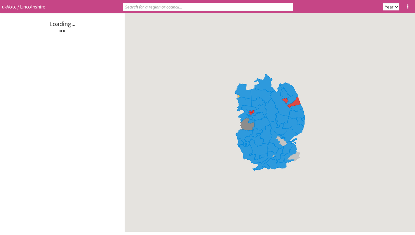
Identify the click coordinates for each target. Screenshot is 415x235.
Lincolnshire (32, 6)
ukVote (9, 6)
